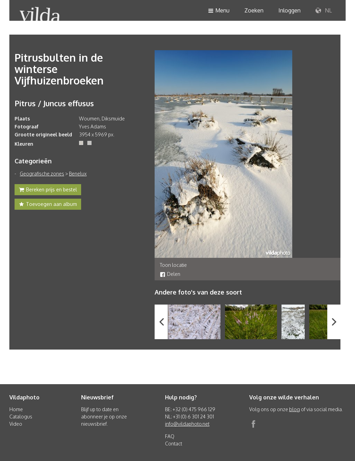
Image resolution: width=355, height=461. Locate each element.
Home (16, 409)
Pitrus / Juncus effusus (54, 103)
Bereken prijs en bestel (48, 190)
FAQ (169, 436)
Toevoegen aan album (48, 205)
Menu (219, 11)
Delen (170, 274)
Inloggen (289, 10)
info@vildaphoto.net (187, 424)
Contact (173, 443)
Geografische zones (42, 174)
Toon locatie (173, 265)
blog (294, 409)
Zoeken (253, 10)
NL (323, 11)
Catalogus (20, 416)
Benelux (78, 174)
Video (15, 424)
